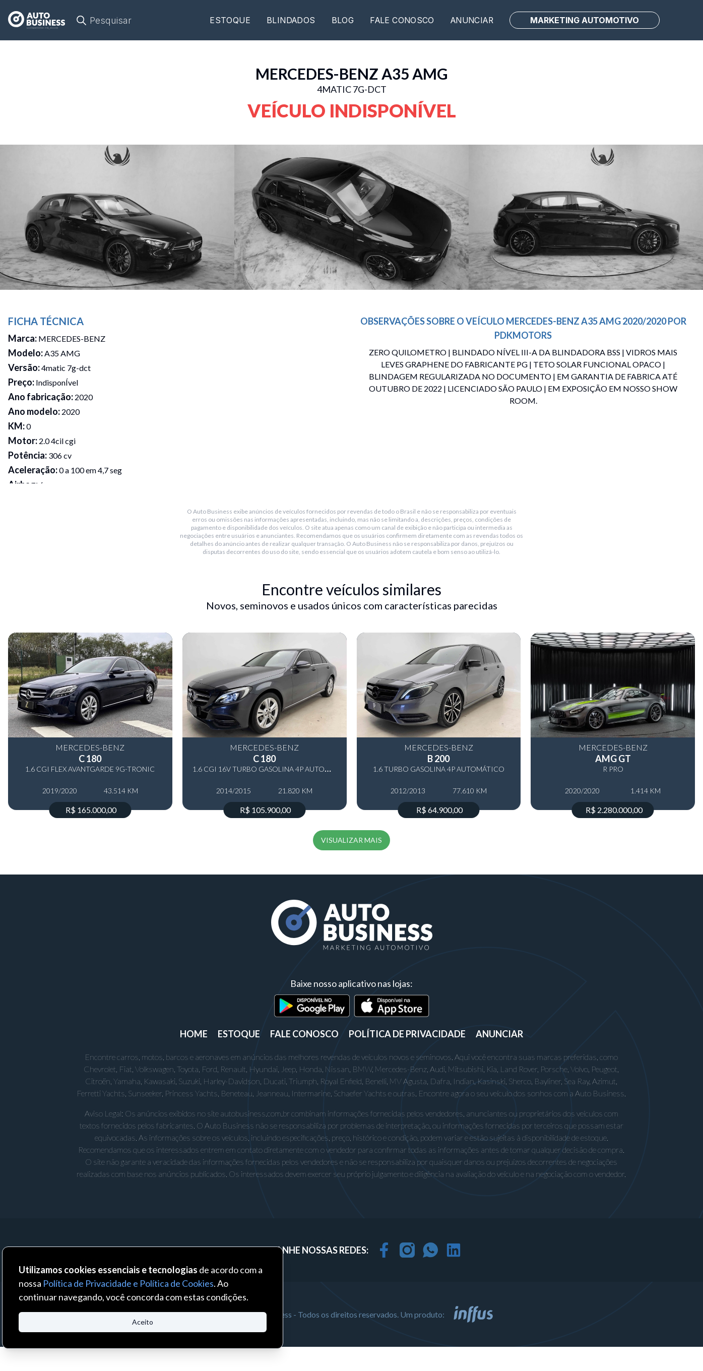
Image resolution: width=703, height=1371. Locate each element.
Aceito (142, 1322)
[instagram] (407, 1250)
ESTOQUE (239, 1033)
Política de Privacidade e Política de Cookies (128, 1283)
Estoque (230, 20)
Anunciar (472, 20)
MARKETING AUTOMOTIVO (584, 20)
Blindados (291, 20)
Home (194, 1033)
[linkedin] (453, 1250)
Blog (343, 20)
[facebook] (384, 1250)
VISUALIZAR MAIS (351, 840)
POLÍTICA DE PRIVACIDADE (407, 1033)
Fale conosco (402, 20)
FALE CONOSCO (304, 1033)
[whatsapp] (430, 1250)
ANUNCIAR (499, 1033)
